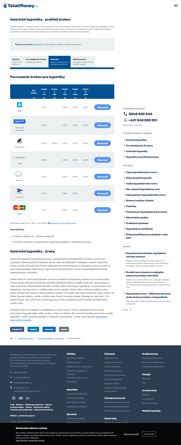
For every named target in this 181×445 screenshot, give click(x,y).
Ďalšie (127, 310)
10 (85, 92)
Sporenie (72, 414)
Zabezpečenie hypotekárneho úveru (146, 194)
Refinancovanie (84, 61)
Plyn (144, 383)
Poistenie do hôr (111, 384)
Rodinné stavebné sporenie (116, 411)
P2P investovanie (150, 403)
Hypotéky (72, 389)
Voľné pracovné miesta (43, 410)
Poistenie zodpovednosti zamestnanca (115, 390)
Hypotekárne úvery (25, 339)
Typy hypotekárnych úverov (141, 172)
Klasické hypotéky (136, 139)
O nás (12, 405)
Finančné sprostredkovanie (21, 410)
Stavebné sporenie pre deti (116, 406)
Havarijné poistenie (113, 379)
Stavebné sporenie (114, 398)
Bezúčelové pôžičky (76, 358)
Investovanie (149, 390)
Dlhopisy (146, 395)
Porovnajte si (38, 44)
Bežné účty (110, 418)
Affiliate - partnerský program (22, 416)
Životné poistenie (112, 367)
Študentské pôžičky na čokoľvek (77, 373)
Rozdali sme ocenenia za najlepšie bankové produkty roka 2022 (144, 274)
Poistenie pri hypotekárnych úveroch (146, 211)
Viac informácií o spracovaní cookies (30, 440)
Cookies (28, 407)
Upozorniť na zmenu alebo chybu (62, 223)
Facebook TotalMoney (14, 398)
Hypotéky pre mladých (77, 406)
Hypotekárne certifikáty (139, 228)
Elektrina (146, 378)
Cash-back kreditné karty (153, 362)
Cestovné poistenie (113, 362)
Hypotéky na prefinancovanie (142, 156)
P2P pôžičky (72, 382)
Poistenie (109, 354)
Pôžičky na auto (74, 362)
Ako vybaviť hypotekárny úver (143, 189)
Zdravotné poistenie (113, 371)
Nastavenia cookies (42, 407)
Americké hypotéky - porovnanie (51, 339)
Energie (146, 374)
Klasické (17, 61)
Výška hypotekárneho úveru (142, 183)
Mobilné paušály (151, 411)
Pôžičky (71, 354)
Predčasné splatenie (137, 223)
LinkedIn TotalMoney (27, 398)
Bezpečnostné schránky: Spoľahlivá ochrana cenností (146, 255)
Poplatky (131, 206)
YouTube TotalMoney (21, 398)
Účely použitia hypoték (139, 177)
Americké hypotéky (137, 151)
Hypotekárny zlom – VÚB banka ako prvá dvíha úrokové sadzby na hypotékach (148, 295)
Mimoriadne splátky (137, 217)
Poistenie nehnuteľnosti (115, 375)
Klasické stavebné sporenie (116, 402)
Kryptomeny (147, 399)
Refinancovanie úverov (77, 378)
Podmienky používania (34, 405)
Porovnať (102, 107)
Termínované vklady (76, 418)
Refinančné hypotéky (76, 402)
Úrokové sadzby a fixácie (140, 200)
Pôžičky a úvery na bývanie (79, 367)
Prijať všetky (149, 434)
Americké (60, 61)
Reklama (19, 405)
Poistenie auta (111, 358)
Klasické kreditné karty (152, 358)
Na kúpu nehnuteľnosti (77, 394)
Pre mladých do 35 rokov (37, 60)
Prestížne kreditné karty (153, 367)
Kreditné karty (150, 354)
